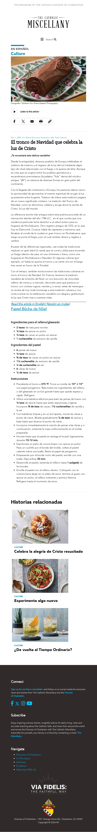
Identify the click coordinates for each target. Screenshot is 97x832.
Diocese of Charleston (28, 754)
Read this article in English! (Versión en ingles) (40, 304)
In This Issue (23, 758)
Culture (18, 54)
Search (51, 39)
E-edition (21, 766)
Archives (21, 762)
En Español (20, 49)
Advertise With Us (26, 769)
